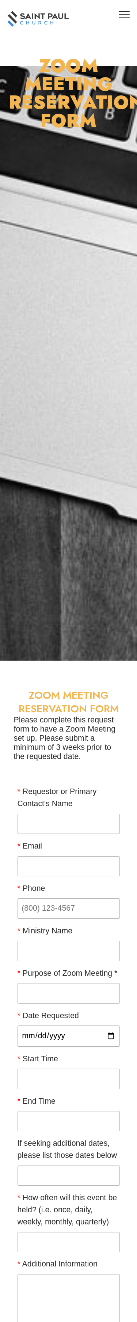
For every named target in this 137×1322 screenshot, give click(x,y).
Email (30, 846)
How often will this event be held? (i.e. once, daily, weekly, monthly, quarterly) (67, 1209)
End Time (37, 1101)
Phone (31, 888)
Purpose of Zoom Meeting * (68, 973)
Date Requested (48, 1015)
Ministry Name (45, 930)
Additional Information (58, 1263)
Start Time (38, 1058)
